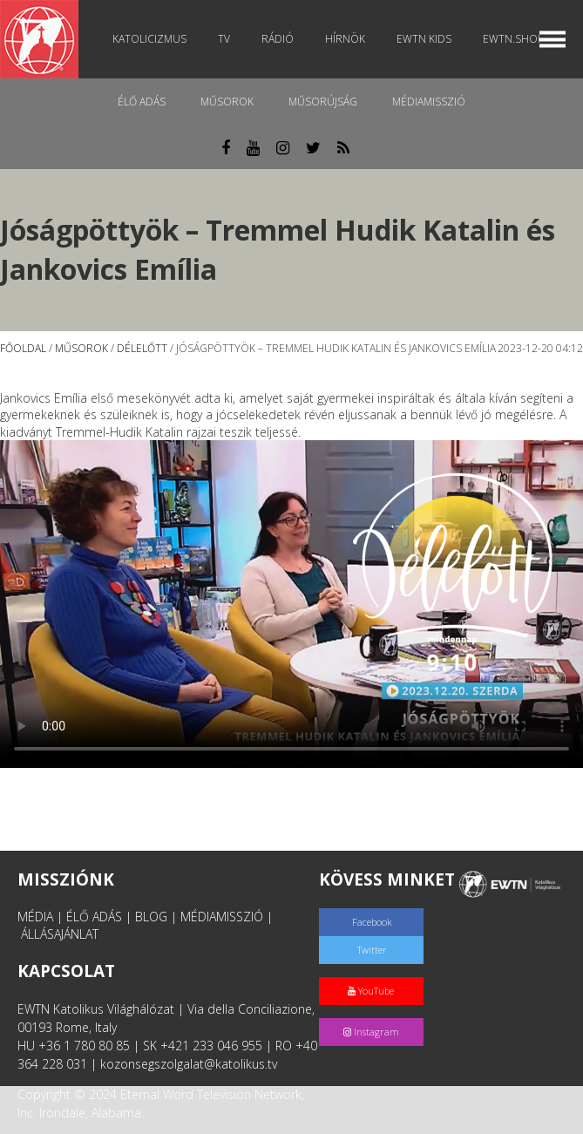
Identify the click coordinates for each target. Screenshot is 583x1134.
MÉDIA (35, 916)
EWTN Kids (424, 38)
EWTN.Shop (513, 38)
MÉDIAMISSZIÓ (221, 916)
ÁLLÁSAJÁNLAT (59, 934)
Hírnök (345, 38)
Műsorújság (322, 101)
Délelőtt (142, 348)
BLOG (151, 916)
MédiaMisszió (428, 101)
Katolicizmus (149, 38)
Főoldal (23, 348)
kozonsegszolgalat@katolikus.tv (188, 1064)
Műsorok (227, 101)
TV (224, 38)
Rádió (277, 38)
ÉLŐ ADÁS (94, 916)
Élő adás (142, 101)
